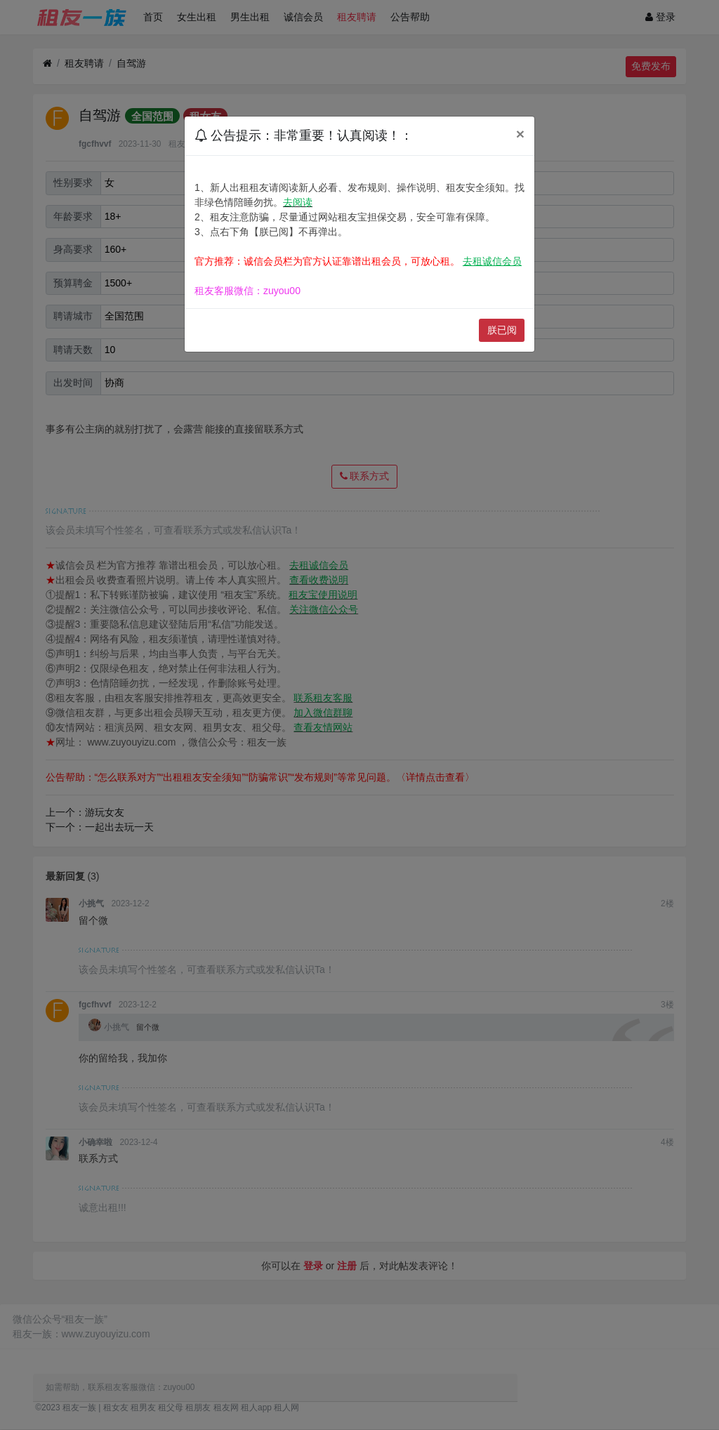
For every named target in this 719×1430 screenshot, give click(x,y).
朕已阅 (502, 330)
